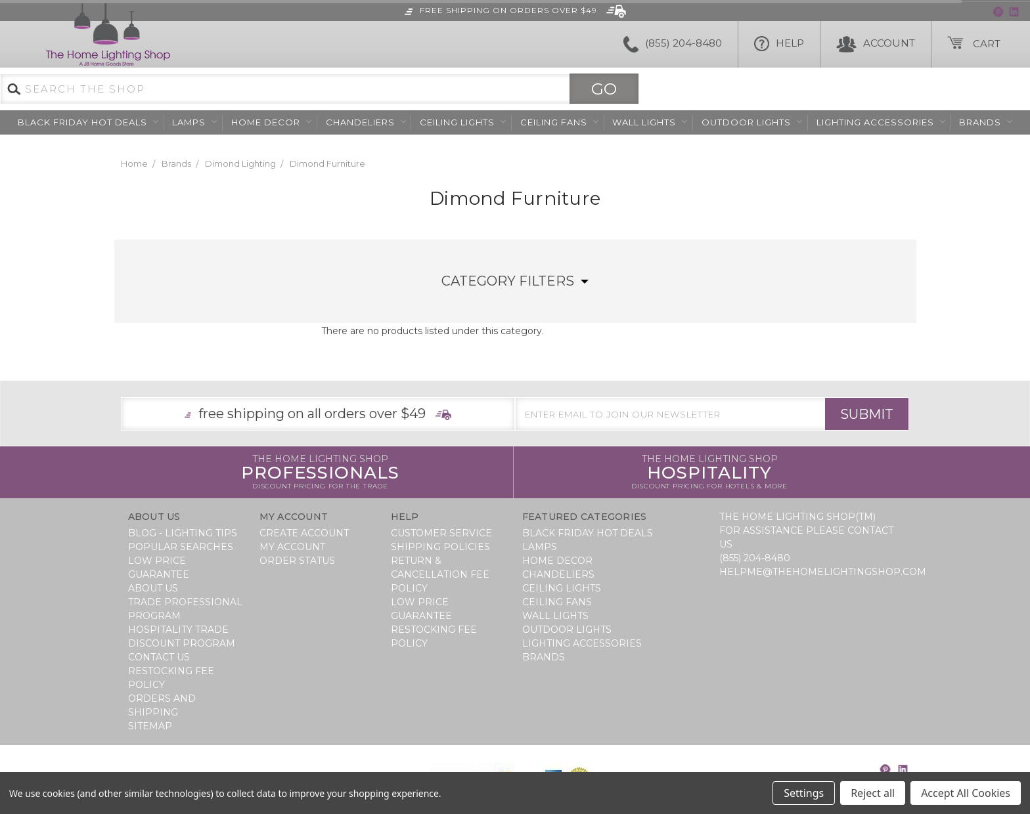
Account (875, 44)
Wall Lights (649, 122)
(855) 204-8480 (672, 44)
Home (134, 163)
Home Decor (271, 122)
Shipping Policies (440, 547)
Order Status (297, 561)
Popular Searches (180, 547)
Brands (985, 122)
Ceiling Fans (559, 122)
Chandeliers (366, 122)
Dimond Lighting (240, 163)
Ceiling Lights (463, 122)
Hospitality (709, 472)
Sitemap (150, 726)
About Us (153, 588)
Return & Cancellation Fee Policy (440, 574)
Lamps (194, 122)
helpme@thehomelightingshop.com (822, 572)
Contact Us (159, 657)
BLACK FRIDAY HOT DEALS (88, 122)
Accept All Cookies (965, 793)
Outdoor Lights (752, 122)
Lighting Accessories (881, 122)
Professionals (320, 472)
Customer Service (441, 533)
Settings (804, 793)
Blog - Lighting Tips (182, 533)
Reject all (873, 793)
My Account (292, 547)
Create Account (304, 533)
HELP (779, 44)
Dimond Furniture (327, 163)
